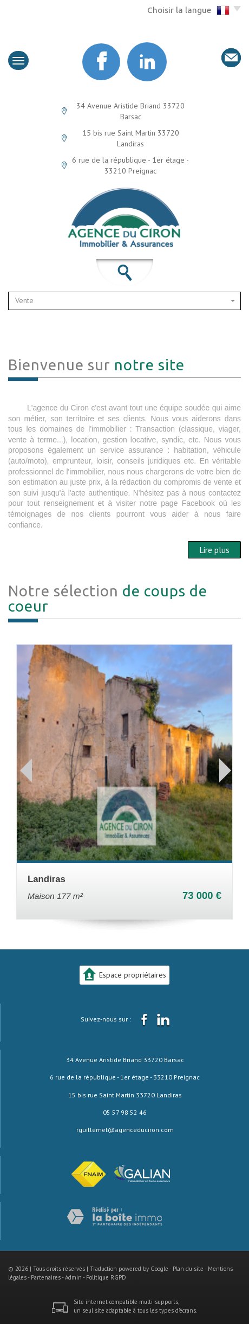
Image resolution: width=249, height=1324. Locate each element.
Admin (73, 1277)
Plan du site (188, 1268)
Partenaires (46, 1277)
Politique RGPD (106, 1277)
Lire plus (214, 549)
